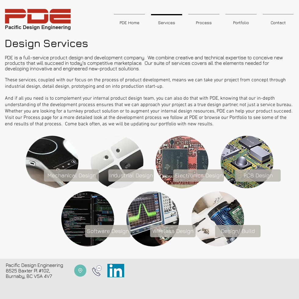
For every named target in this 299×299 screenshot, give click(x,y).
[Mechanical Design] (71, 175)
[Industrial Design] (131, 175)
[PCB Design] (258, 175)
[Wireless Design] (173, 231)
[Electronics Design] (198, 175)
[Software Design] (108, 231)
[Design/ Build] (238, 231)
